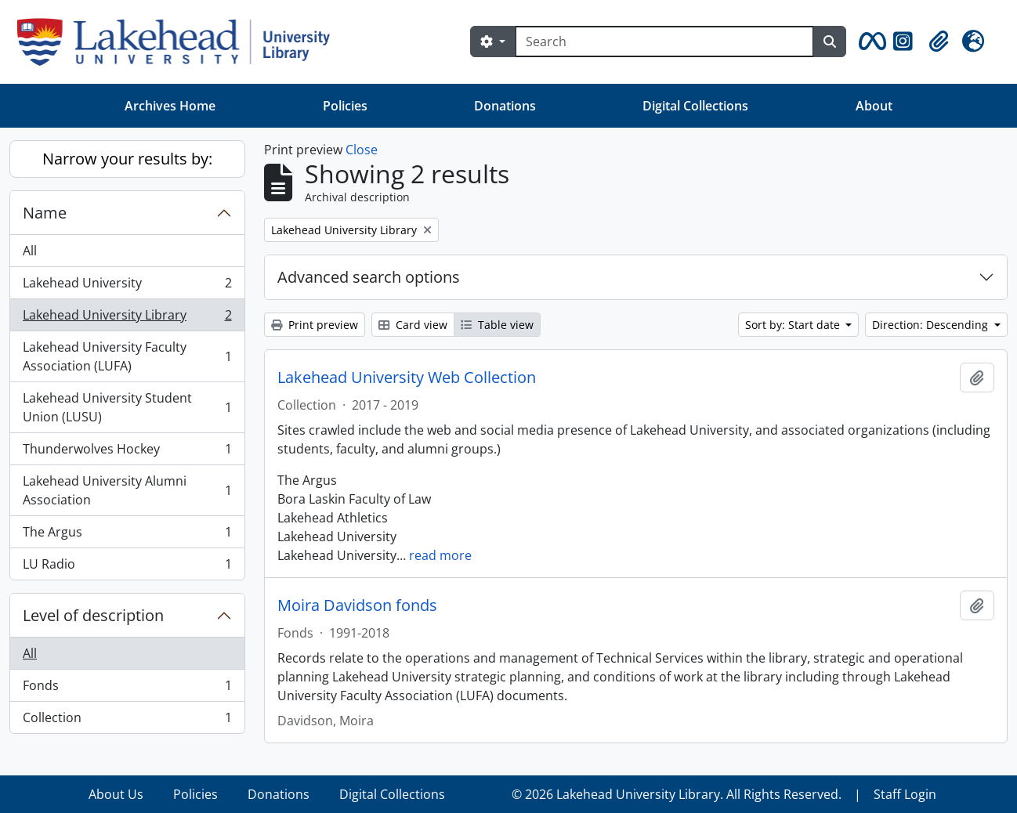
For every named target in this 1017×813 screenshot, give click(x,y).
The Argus (127, 535)
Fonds (127, 689)
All (30, 250)
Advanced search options (368, 276)
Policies (345, 105)
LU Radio (127, 567)
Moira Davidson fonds (357, 605)
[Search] (664, 41)
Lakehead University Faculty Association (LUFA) (127, 356)
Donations (505, 105)
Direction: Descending (931, 324)
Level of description (93, 615)
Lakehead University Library (127, 318)
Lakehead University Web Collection (406, 377)
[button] (869, 41)
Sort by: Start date (794, 324)
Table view (497, 324)
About (874, 105)
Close (362, 149)
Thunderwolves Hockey (127, 452)
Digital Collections (695, 105)
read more (440, 555)
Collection (127, 720)
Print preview (314, 324)
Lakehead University (127, 286)
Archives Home (170, 105)
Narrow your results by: (127, 158)
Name (45, 212)
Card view (412, 324)
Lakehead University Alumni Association (127, 490)
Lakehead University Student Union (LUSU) (127, 407)
